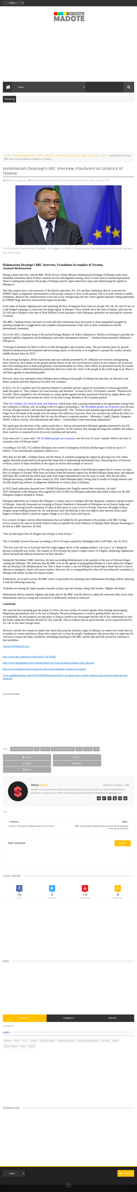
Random (112, 1006)
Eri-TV (25, 1028)
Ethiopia (49, 155)
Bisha (16, 1028)
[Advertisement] (68, 53)
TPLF (104, 155)
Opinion (94, 155)
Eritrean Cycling (47, 1028)
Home (7, 155)
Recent (24, 1006)
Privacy (63, 1186)
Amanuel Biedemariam (24, 155)
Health (115, 1028)
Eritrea (34, 1028)
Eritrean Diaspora (66, 1028)
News (84, 155)
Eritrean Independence (88, 1028)
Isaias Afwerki (10, 1033)
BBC (40, 155)
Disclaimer (72, 1186)
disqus (123, 830)
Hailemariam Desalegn (67, 155)
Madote (76, 1181)
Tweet (15, 757)
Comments (68, 1006)
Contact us (126, 1161)
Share (42, 757)
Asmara (7, 1028)
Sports (32, 1033)
